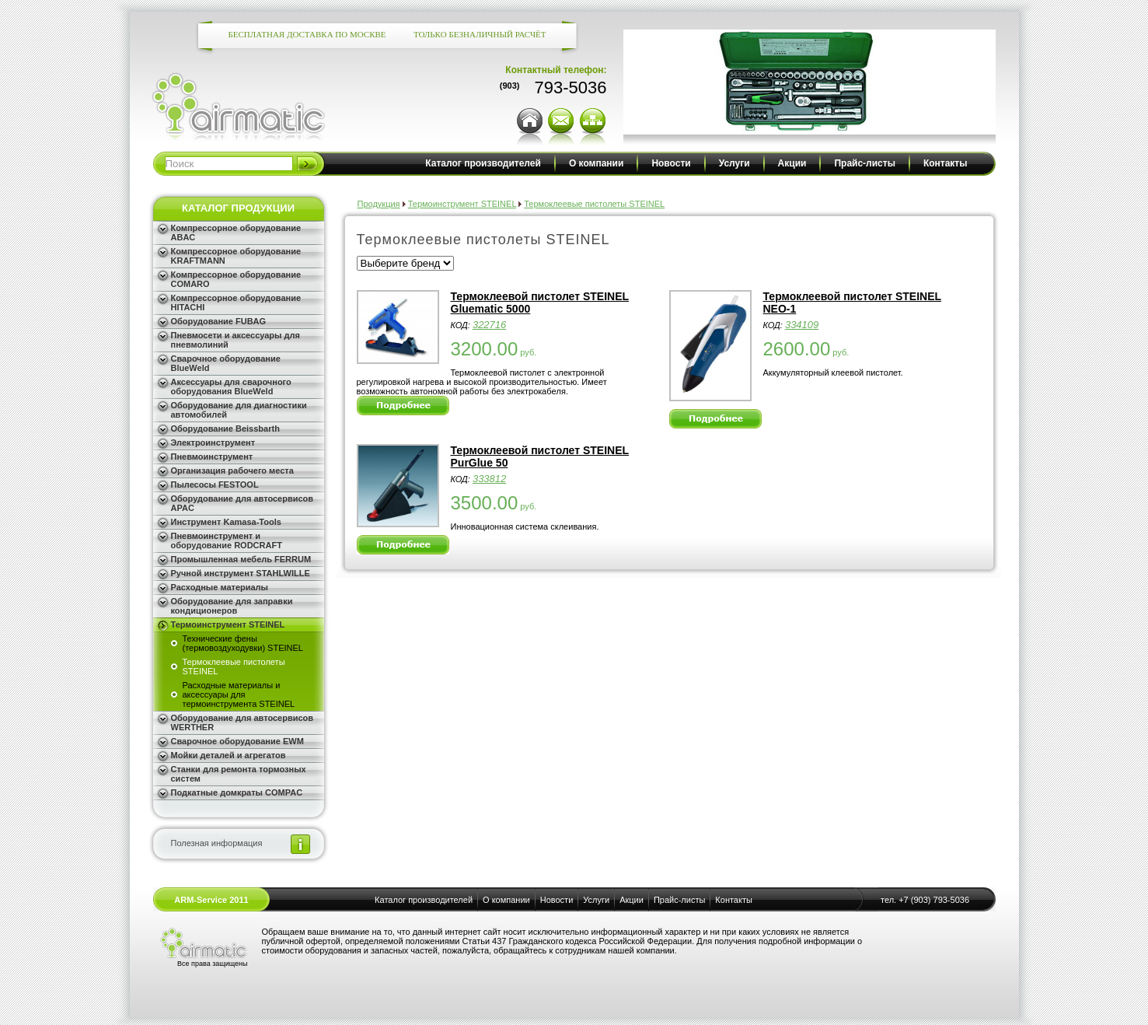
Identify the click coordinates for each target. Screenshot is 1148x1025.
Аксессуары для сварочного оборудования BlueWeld (231, 386)
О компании (596, 163)
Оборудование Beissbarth (225, 428)
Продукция (379, 203)
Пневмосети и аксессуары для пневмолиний (235, 340)
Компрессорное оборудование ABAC (236, 232)
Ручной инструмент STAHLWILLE (240, 573)
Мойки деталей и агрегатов (228, 755)
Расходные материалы (220, 587)
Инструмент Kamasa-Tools (226, 521)
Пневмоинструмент (212, 456)
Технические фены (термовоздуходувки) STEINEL (243, 643)
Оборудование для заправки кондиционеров (232, 605)
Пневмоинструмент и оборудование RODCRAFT (226, 540)
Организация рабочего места (232, 470)
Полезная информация (217, 843)
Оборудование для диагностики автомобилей (239, 410)
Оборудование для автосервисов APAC (242, 503)
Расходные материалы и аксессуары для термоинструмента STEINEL (239, 694)
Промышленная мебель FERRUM (241, 559)
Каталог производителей (483, 163)
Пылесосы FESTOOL (215, 484)
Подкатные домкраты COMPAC (237, 792)
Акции (792, 163)
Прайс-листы (864, 163)
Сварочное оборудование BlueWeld (226, 363)
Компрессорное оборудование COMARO (236, 279)
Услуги (734, 163)
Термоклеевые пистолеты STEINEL (234, 666)
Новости (670, 163)
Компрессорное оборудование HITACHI (236, 302)
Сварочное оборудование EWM (237, 741)
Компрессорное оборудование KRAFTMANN (236, 256)
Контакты (945, 163)
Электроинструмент (213, 442)
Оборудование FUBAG (219, 321)
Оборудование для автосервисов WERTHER (242, 722)
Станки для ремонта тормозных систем (238, 773)
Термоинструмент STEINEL (228, 624)
